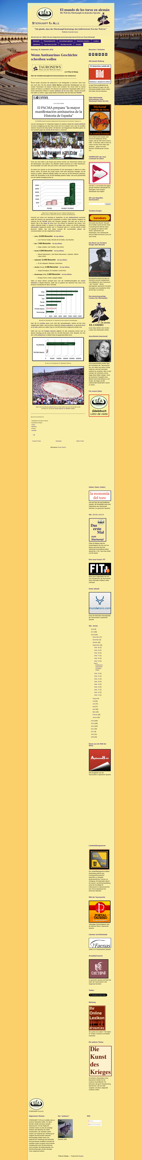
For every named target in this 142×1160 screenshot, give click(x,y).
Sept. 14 (97, 695)
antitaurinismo (73, 217)
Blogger (81, 1156)
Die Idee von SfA (66, 44)
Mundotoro (34, 426)
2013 (92, 726)
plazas (79, 229)
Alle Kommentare (94, 1124)
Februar (95, 714)
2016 (92, 634)
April (94, 709)
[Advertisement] (100, 452)
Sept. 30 (97, 647)
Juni (94, 704)
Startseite (36, 41)
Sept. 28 (97, 653)
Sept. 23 (97, 673)
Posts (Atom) (62, 447)
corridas (59, 225)
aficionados (35, 227)
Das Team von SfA (50, 44)
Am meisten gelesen (66, 41)
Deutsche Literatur (83, 41)
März (94, 712)
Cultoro (33, 424)
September (96, 645)
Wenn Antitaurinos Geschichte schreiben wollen (98, 667)
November (96, 640)
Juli (94, 701)
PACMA (79, 92)
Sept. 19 (97, 684)
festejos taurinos (50, 331)
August (95, 698)
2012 (92, 729)
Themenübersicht (49, 41)
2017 (92, 632)
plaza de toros (49, 223)
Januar (95, 717)
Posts (90, 1121)
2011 (92, 731)
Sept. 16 (97, 692)
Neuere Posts (36, 441)
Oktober (95, 642)
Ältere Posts (80, 441)
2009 (92, 737)
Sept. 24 (97, 661)
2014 (92, 723)
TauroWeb (34, 430)
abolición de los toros (62, 91)
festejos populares (67, 325)
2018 (92, 629)
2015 (92, 721)
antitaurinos (41, 335)
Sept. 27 (97, 655)
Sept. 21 (97, 679)
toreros (49, 85)
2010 (92, 734)
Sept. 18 (97, 687)
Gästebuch (36, 44)
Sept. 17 (97, 689)
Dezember (96, 637)
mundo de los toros (52, 130)
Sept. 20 (97, 681)
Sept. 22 (97, 676)
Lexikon (96, 41)
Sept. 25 (97, 658)
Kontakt (78, 44)
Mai (94, 706)
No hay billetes (59, 236)
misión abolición (79, 124)
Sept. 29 (97, 650)
